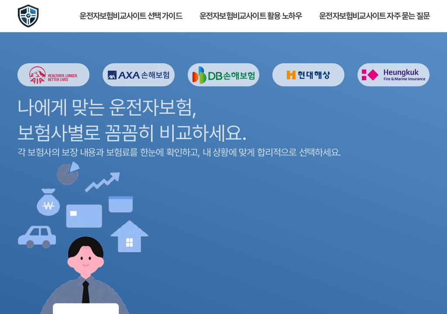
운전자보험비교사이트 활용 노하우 (250, 16)
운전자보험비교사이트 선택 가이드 (130, 16)
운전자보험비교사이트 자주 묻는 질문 (374, 16)
